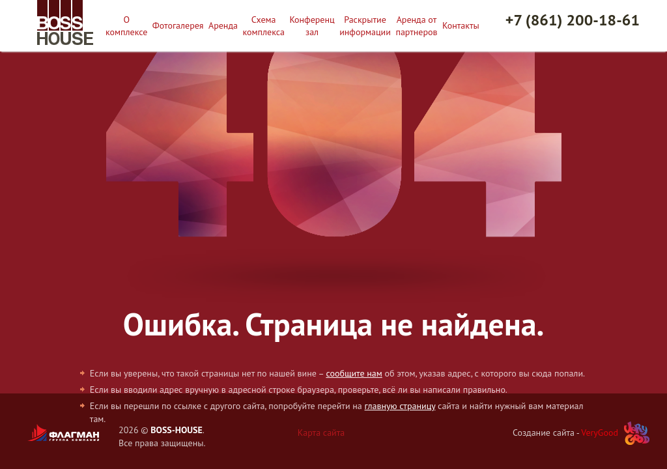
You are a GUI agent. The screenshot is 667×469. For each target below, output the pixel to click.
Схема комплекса (263, 25)
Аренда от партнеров (416, 25)
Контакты (460, 25)
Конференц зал (311, 25)
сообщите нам (354, 373)
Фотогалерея (178, 25)
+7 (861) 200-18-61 (572, 20)
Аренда (223, 25)
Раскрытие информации (365, 25)
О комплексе (126, 25)
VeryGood (599, 432)
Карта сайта (321, 432)
